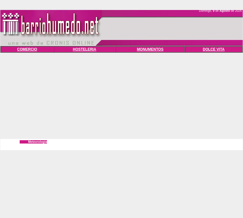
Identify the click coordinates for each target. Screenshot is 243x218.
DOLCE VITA (214, 49)
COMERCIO (27, 49)
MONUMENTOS (150, 49)
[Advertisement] (121, 95)
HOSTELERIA (84, 49)
